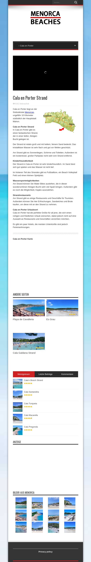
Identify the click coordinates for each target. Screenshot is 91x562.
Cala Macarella (31, 415)
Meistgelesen (24, 374)
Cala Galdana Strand (24, 352)
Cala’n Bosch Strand (33, 380)
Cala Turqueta (30, 403)
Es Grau (50, 319)
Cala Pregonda (31, 427)
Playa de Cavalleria (23, 319)
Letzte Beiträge (45, 374)
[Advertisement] (45, 32)
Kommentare (67, 374)
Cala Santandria (31, 392)
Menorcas (29, 112)
